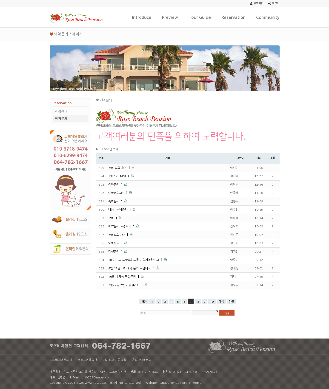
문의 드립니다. (119, 167)
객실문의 (116, 251)
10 (212, 301)
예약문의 (61, 118)
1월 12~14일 (119, 176)
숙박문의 (116, 201)
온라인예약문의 (141, 359)
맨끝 (231, 301)
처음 (144, 301)
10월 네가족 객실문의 (124, 276)
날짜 (258, 158)
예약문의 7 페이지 (66, 34)
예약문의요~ (118, 192)
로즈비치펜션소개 (61, 359)
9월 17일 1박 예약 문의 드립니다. (132, 268)
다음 (221, 301)
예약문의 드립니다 (122, 226)
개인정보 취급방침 (114, 359)
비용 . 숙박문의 (120, 209)
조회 (272, 158)
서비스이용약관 (87, 359)
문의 (113, 218)
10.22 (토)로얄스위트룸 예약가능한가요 (135, 259)
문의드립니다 (118, 234)
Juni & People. (192, 382)
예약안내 (61, 111)
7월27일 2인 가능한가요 (126, 285)
